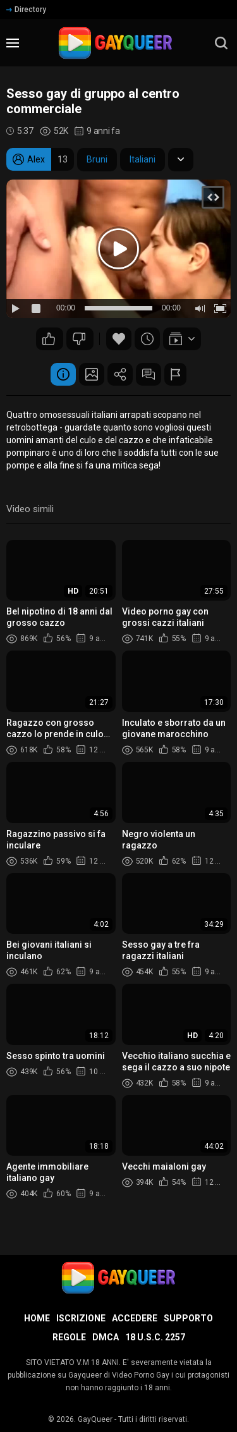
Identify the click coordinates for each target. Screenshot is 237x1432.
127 (48, 339)
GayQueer (95, 1419)
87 (79, 339)
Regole (69, 1337)
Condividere (120, 374)
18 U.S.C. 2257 (155, 1337)
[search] (221, 43)
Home (37, 1318)
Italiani (142, 159)
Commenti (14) (148, 374)
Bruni (97, 159)
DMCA (105, 1337)
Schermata (91, 374)
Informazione (63, 374)
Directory (26, 9)
